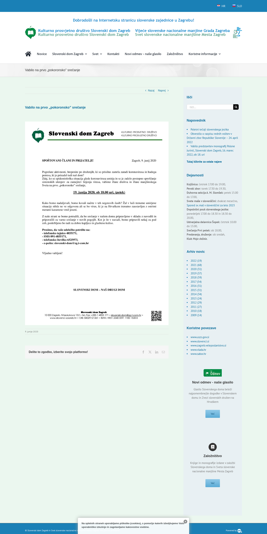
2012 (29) (196, 302)
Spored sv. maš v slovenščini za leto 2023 (211, 205)
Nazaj (151, 90)
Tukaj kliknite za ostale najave (204, 161)
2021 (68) (196, 265)
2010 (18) (196, 311)
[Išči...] (210, 107)
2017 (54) (196, 281)
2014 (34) (196, 294)
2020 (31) (196, 269)
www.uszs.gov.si (200, 337)
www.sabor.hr (198, 354)
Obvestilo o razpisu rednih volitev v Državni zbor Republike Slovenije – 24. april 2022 (212, 138)
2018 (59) (196, 277)
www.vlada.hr (198, 349)
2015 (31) (196, 290)
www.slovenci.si (200, 341)
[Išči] (236, 107)
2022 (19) (196, 260)
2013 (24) (196, 298)
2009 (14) (196, 315)
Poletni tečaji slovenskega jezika (210, 129)
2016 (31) (196, 286)
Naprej (162, 90)
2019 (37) (196, 273)
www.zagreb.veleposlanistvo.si (208, 345)
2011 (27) (196, 307)
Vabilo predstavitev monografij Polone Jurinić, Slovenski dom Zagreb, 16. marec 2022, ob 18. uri (211, 150)
